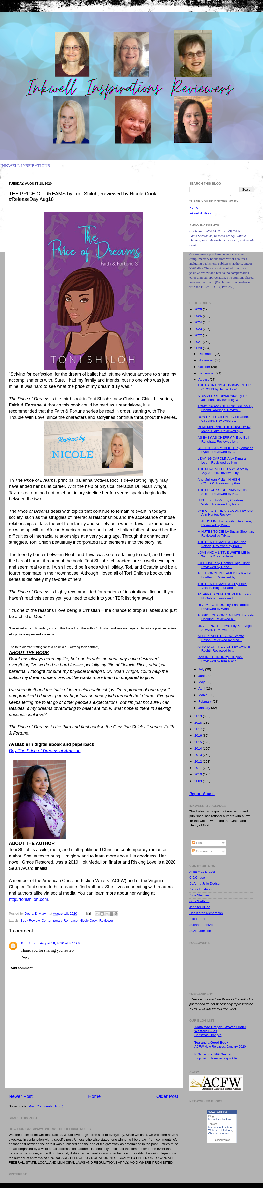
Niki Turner (197, 919)
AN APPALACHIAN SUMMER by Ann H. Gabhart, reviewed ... (225, 596)
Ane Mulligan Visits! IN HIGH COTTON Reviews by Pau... (220, 481)
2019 (198, 716)
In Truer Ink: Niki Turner (213, 1054)
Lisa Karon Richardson (206, 913)
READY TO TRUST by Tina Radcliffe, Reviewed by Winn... (225, 607)
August (204, 379)
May (201, 682)
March (203, 695)
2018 (198, 722)
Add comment (22, 968)
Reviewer (106, 920)
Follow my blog (222, 1140)
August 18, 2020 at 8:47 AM (60, 943)
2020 (198, 348)
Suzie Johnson (200, 930)
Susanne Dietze (201, 925)
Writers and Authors (220, 1130)
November (206, 360)
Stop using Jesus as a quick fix (215, 1058)
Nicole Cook (88, 920)
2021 (198, 342)
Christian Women (218, 1133)
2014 (198, 748)
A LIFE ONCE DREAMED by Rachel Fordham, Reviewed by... (224, 575)
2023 (198, 329)
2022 (198, 335)
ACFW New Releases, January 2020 (220, 1046)
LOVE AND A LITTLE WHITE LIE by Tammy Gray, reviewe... (224, 554)
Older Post (167, 1096)
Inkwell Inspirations (219, 1119)
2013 (198, 755)
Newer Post (21, 1096)
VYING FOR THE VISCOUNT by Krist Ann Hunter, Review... (225, 512)
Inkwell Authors (200, 213)
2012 (198, 761)
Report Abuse (202, 794)
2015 (198, 742)
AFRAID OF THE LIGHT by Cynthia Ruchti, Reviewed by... (224, 648)
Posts (198, 843)
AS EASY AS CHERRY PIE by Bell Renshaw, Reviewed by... (223, 439)
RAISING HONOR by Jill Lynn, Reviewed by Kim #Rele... (220, 659)
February (205, 701)
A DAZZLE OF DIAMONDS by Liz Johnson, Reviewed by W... (222, 398)
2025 (198, 316)
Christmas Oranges (207, 1035)
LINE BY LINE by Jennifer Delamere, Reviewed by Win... (225, 523)
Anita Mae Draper (202, 871)
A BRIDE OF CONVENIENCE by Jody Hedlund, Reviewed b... (226, 617)
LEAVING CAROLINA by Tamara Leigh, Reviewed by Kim (222, 460)
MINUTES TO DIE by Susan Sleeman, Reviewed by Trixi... (226, 533)
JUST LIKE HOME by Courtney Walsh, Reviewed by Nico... (221, 502)
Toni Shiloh (29, 943)
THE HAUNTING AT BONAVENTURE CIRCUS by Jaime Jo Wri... (225, 387)
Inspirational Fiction (220, 1127)
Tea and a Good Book (211, 1042)
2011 (198, 768)
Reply (25, 957)
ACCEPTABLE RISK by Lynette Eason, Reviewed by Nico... (221, 638)
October (204, 367)
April (202, 688)
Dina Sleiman (199, 895)
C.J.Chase (197, 877)
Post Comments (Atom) (46, 1106)
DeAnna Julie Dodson (205, 883)
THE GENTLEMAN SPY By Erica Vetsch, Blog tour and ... (222, 586)
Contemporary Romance (60, 920)
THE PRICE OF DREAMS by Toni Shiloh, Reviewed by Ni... (222, 492)
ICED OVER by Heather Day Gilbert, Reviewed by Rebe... (224, 565)
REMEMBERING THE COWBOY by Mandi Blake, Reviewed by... (224, 429)
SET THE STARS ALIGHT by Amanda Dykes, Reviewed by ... (225, 450)
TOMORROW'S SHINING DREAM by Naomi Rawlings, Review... (225, 408)
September (207, 373)
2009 (198, 781)
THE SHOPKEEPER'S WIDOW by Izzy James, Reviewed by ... (223, 471)
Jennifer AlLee (199, 907)
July (201, 669)
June (202, 675)
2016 (198, 735)
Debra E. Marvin (201, 889)
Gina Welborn (199, 901)
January (204, 708)
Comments (202, 851)
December (206, 354)
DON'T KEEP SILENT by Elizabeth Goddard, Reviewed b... (223, 418)
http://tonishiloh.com (28, 899)
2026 (198, 309)
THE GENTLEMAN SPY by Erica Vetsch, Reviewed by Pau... (222, 544)
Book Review (30, 920)
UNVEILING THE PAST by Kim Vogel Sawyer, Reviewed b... (225, 628)
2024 (198, 322)
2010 (198, 774)
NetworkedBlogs (218, 1111)
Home (94, 1096)
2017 (198, 729)
